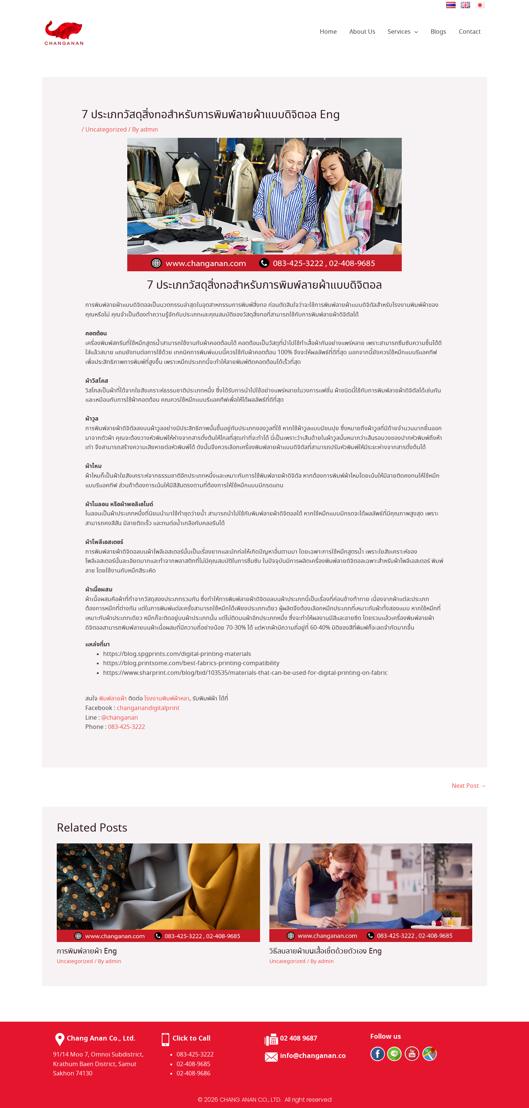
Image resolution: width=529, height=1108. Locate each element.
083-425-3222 (126, 727)
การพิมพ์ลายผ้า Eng (87, 951)
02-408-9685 (193, 1064)
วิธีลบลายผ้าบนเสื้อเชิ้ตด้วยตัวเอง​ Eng (325, 951)
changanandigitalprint (148, 708)
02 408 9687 (298, 1039)
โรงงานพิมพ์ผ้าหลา (167, 698)
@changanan (119, 718)
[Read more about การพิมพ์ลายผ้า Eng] (158, 892)
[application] (416, 32)
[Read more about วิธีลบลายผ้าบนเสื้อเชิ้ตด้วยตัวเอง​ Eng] (371, 892)
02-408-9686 (193, 1073)
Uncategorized (106, 130)
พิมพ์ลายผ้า (113, 698)
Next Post (469, 786)
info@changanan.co (313, 1056)
